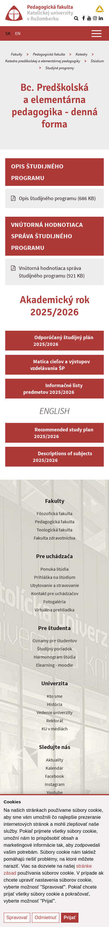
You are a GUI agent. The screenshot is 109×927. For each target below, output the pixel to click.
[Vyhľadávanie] (76, 18)
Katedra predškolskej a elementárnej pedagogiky (42, 60)
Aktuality (54, 760)
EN (17, 33)
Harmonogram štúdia (55, 657)
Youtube (55, 792)
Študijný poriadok (54, 649)
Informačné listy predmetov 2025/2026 (54, 388)
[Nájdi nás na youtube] (89, 18)
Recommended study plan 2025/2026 (54, 433)
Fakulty (16, 54)
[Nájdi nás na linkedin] (101, 18)
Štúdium (97, 60)
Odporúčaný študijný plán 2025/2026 (54, 340)
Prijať (70, 917)
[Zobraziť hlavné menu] (96, 33)
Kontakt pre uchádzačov (54, 593)
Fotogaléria (54, 601)
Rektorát (54, 720)
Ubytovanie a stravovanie (54, 585)
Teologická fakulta (54, 530)
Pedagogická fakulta (49, 54)
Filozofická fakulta (54, 513)
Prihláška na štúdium (54, 577)
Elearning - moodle (54, 665)
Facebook (54, 776)
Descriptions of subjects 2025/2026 (54, 456)
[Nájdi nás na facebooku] (83, 18)
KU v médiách (55, 729)
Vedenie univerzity (54, 712)
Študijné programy (59, 67)
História (54, 704)
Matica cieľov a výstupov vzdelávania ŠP (54, 364)
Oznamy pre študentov (55, 640)
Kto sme (54, 696)
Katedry (81, 54)
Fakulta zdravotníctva (54, 538)
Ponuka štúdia (54, 569)
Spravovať (17, 917)
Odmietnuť (45, 917)
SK (7, 33)
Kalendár (54, 768)
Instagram (55, 784)
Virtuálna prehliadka (54, 610)
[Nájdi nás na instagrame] (95, 18)
